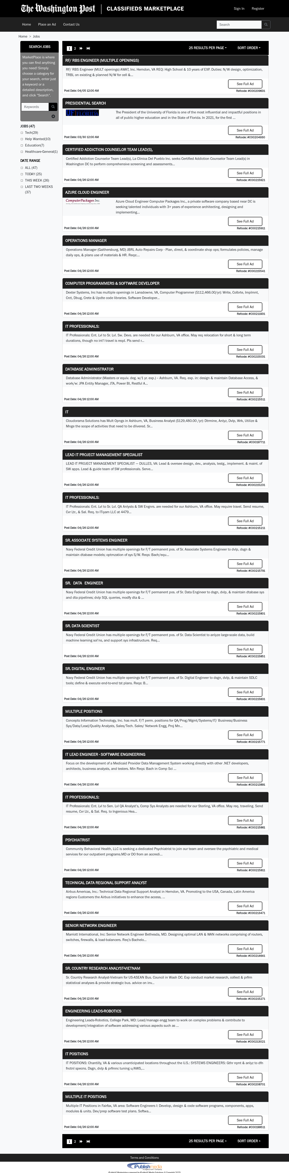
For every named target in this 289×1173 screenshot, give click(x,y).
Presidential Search (85, 103)
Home (26, 24)
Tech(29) (31, 132)
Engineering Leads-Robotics (93, 1011)
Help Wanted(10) (37, 139)
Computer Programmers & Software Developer (112, 283)
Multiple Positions (83, 711)
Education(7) (34, 145)
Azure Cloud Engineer (87, 192)
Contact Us (71, 24)
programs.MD (116, 854)
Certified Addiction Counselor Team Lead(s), (109, 149)
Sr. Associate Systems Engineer (96, 540)
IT (66, 411)
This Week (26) (37, 180)
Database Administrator (89, 369)
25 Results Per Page (206, 48)
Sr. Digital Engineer (85, 668)
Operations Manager (86, 240)
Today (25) (33, 174)
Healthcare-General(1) (41, 151)
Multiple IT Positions (85, 1096)
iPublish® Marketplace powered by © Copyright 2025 (144, 1166)
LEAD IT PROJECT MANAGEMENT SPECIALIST (103, 454)
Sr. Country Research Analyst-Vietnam (102, 968)
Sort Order (248, 48)
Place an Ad (47, 24)
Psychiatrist (77, 840)
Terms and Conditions (144, 1157)
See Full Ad (245, 84)
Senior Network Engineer (91, 925)
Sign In (239, 8)
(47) (27, 126)
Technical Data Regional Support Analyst (106, 882)
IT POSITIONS (76, 1053)
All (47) (31, 167)
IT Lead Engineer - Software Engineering (105, 754)
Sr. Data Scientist (82, 625)
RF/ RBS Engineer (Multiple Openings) (102, 60)
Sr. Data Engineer (84, 583)
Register (258, 8)
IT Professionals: (82, 326)
